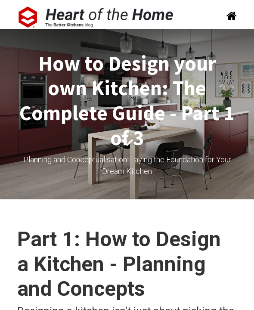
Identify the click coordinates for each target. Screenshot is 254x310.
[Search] (229, 16)
